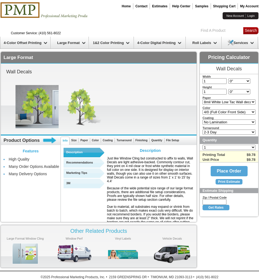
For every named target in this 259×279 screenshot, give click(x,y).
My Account (249, 6)
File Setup (172, 140)
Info (65, 140)
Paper (84, 140)
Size (74, 140)
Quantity (156, 140)
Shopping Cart (224, 6)
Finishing (141, 140)
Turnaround (123, 140)
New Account (235, 15)
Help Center (181, 6)
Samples (201, 6)
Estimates (160, 6)
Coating (108, 140)
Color (95, 140)
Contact (141, 6)
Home (126, 6)
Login (251, 15)
